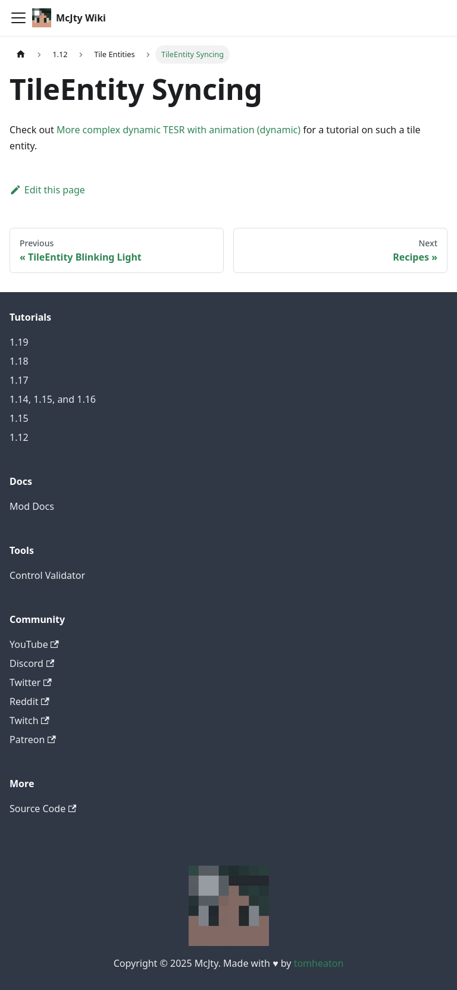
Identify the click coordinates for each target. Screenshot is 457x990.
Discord (32, 663)
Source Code (43, 808)
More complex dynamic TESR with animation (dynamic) (179, 129)
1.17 (19, 380)
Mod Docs (32, 506)
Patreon (33, 739)
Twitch (29, 720)
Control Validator (47, 575)
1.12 (19, 437)
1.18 (19, 361)
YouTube (34, 644)
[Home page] (21, 54)
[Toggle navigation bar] (18, 18)
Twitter (31, 682)
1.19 (19, 342)
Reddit (29, 701)
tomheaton (319, 963)
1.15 (19, 418)
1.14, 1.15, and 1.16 (53, 399)
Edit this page (47, 189)
